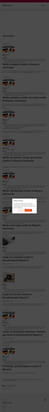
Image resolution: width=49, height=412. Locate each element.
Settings (20, 210)
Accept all (28, 210)
